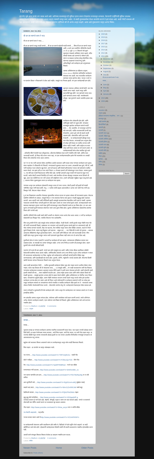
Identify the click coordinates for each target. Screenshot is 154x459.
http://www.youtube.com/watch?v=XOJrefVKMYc (60, 417)
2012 (103, 53)
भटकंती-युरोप (102, 147)
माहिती (100, 153)
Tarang (25, 11)
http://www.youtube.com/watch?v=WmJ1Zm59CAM (56, 387)
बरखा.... (27, 320)
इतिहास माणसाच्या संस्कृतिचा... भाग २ (109, 116)
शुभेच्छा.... (101, 159)
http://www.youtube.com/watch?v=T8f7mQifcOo (51, 355)
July (104, 75)
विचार (100, 156)
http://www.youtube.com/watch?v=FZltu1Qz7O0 (53, 360)
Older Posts (87, 448)
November (107, 62)
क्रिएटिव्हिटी (102, 124)
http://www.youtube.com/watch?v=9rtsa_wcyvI (49, 407)
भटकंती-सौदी (102, 150)
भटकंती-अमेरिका (103, 139)
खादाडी (101, 127)
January (106, 94)
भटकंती (101, 130)
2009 (103, 101)
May (105, 88)
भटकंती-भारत (102, 144)
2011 (103, 56)
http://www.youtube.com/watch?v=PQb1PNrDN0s (54, 392)
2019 (103, 37)
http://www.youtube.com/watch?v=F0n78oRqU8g (63, 375)
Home (59, 448)
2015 (103, 47)
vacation (102, 110)
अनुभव (31, 309)
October (106, 65)
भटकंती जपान (103, 133)
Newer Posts (29, 448)
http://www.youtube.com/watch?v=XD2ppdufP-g (59, 397)
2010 (103, 98)
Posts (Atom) (38, 453)
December (107, 59)
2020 (103, 34)
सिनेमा (100, 165)
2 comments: (52, 438)
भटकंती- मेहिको (103, 136)
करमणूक (101, 119)
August (106, 71)
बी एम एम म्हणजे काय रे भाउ (34, 36)
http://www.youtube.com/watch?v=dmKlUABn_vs (59, 370)
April (105, 91)
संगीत (30, 441)
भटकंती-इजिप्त (103, 142)
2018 (103, 40)
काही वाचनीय (102, 121)
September (107, 68)
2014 (103, 50)
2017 (103, 43)
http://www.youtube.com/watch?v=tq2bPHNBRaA (46, 365)
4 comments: (52, 306)
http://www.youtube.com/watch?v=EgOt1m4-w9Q (56, 382)
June (105, 84)
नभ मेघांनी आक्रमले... (31, 412)
